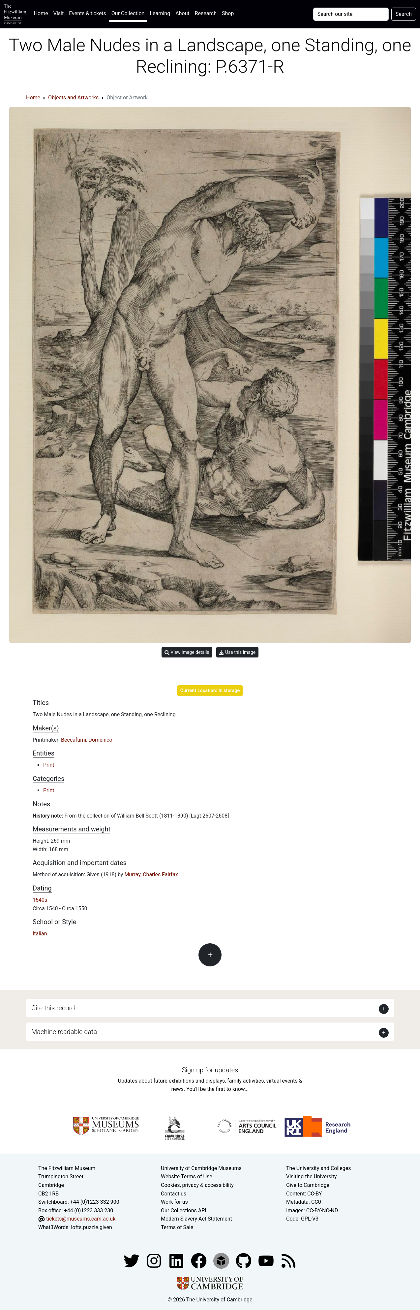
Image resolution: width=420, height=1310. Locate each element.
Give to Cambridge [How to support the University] (307, 1185)
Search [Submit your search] (404, 14)
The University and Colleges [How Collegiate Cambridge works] (318, 1168)
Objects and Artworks (73, 97)
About (182, 13)
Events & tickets (87, 13)
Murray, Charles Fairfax (151, 874)
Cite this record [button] (53, 1008)
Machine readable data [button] (64, 1032)
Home (42, 13)
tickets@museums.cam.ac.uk (80, 1219)
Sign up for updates (210, 1070)
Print (48, 765)
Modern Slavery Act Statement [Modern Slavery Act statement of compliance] (196, 1219)
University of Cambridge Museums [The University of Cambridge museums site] (201, 1168)
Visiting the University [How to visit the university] (311, 1176)
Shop (228, 13)
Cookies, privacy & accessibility (197, 1185)
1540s (40, 900)
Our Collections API (183, 1210)
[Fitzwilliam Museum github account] (244, 1260)
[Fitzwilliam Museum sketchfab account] (222, 1260)
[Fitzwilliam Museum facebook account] (177, 1260)
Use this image (237, 652)
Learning (160, 13)
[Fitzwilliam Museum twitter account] (132, 1260)
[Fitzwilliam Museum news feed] (288, 1260)
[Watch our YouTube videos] (266, 1260)
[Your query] (351, 14)
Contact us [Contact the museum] (173, 1194)
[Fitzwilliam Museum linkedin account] (199, 1260)
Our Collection (127, 13)
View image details (187, 652)
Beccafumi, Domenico (86, 740)
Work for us (174, 1202)
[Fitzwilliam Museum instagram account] (154, 1260)
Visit (58, 13)
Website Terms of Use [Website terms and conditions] (186, 1176)
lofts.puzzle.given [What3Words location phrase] (91, 1227)
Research (206, 13)
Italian (40, 933)
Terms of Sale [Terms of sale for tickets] (177, 1227)
